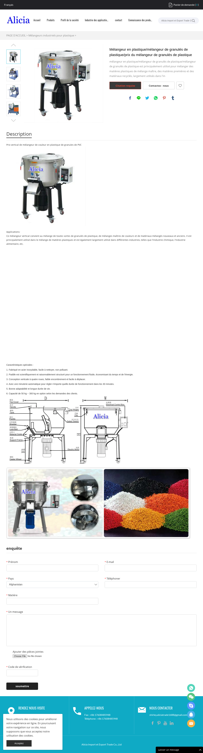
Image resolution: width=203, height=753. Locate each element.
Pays (10, 578)
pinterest (164, 98)
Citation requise (125, 85)
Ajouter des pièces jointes (28, 651)
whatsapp (155, 98)
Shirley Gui (191, 688)
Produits (51, 20)
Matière (11, 595)
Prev (13, 45)
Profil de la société (70, 20)
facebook (130, 98)
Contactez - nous (159, 85)
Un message (14, 612)
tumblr (172, 98)
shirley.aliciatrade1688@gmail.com (168, 714)
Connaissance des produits (140, 20)
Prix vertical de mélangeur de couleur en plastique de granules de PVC (44, 144)
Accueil (36, 20)
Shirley (191, 714)
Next (13, 120)
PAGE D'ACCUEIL (16, 35)
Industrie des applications (97, 20)
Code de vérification (19, 667)
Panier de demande (184, 4)
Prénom (12, 562)
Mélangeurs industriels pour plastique (51, 35)
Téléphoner (112, 578)
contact (118, 20)
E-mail (109, 562)
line (138, 98)
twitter (147, 98)
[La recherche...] (193, 20)
